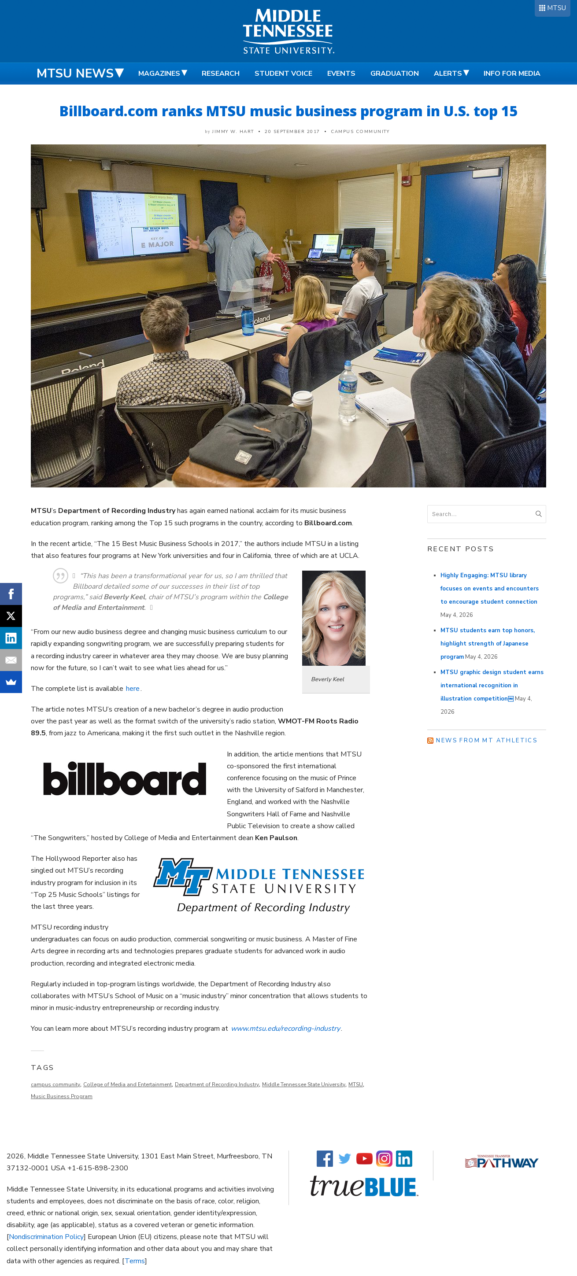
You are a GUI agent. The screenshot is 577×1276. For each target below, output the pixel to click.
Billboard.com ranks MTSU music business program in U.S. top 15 (288, 110)
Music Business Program (61, 1096)
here (133, 688)
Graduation (394, 73)
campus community (55, 1084)
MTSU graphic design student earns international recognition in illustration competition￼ (492, 685)
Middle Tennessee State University (303, 1084)
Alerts (448, 73)
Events (341, 73)
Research (221, 73)
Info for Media (512, 73)
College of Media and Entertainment (127, 1084)
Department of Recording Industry (217, 1084)
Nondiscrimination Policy (46, 1237)
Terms (135, 1261)
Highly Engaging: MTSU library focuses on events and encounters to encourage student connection (489, 589)
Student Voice (283, 73)
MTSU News (75, 73)
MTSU (556, 8)
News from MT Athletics (486, 741)
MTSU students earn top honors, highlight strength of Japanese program (487, 644)
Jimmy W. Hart (233, 132)
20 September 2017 (292, 132)
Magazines (159, 73)
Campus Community (360, 132)
